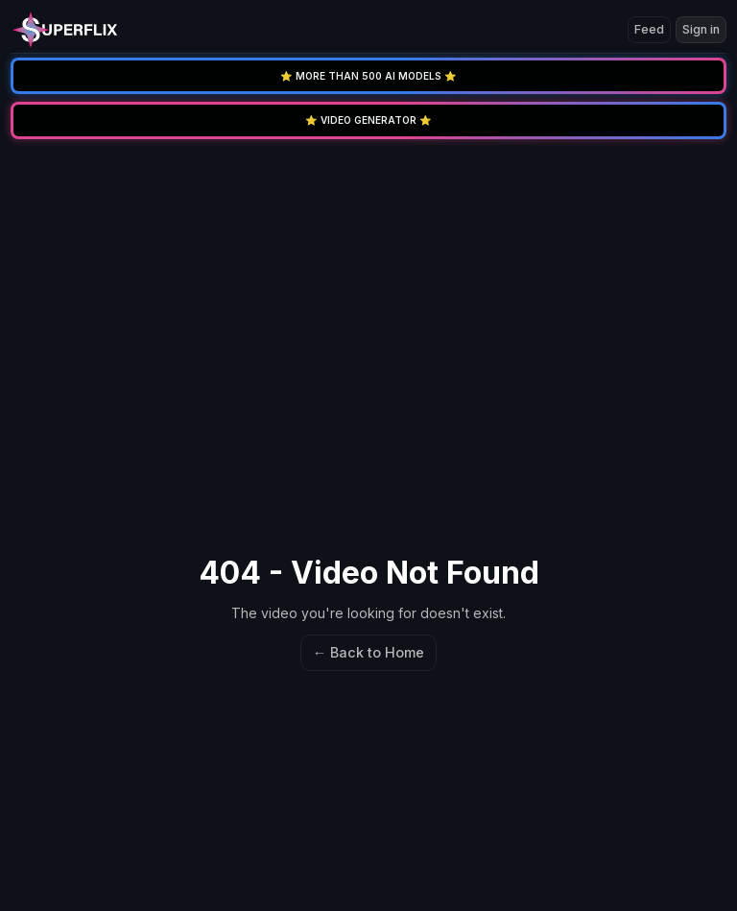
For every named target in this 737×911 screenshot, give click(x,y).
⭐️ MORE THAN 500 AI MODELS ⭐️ (368, 76)
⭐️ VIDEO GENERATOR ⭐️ (368, 120)
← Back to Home (368, 652)
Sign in (701, 29)
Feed (649, 29)
